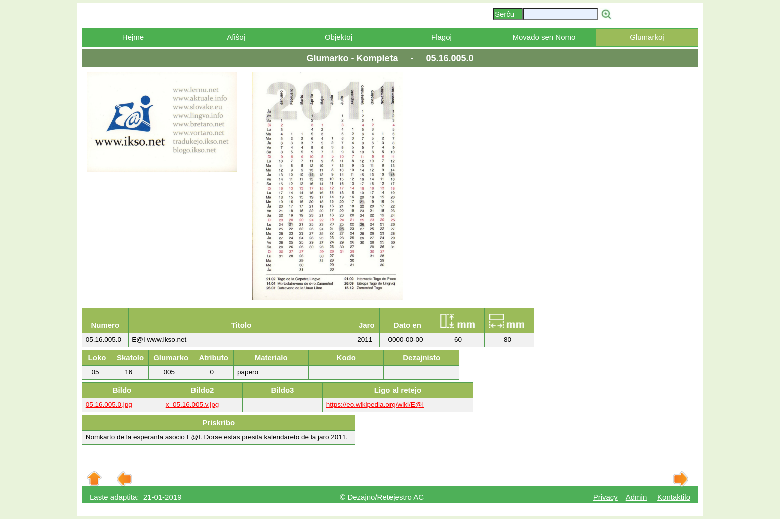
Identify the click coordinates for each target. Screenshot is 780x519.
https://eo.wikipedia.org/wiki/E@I (375, 404)
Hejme (133, 37)
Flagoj (441, 37)
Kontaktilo (673, 497)
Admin (636, 497)
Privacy (605, 497)
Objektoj (338, 37)
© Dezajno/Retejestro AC (382, 497)
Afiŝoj (236, 37)
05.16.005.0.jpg (109, 404)
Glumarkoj (647, 37)
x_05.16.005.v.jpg (192, 404)
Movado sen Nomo (543, 37)
